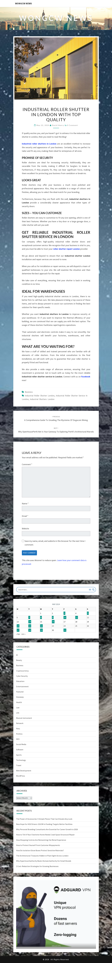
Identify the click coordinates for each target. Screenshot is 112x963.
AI (17, 655)
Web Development (23, 770)
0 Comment (72, 125)
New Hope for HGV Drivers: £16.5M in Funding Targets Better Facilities (44, 824)
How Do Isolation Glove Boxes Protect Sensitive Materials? (40, 850)
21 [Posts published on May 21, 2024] (30, 626)
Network (19, 723)
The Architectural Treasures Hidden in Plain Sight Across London (42, 855)
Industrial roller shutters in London (39, 143)
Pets (18, 728)
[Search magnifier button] (93, 589)
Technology (21, 760)
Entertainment (22, 686)
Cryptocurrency (22, 671)
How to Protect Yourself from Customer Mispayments (38, 845)
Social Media (21, 744)
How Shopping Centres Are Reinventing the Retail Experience (41, 840)
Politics (19, 734)
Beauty (19, 660)
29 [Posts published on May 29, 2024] (41, 630)
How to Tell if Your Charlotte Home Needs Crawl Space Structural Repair (45, 834)
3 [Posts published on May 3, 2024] (64, 613)
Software (19, 749)
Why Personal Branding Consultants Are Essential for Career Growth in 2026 (47, 829)
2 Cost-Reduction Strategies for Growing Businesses (37, 866)
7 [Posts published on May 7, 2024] (29, 617)
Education (20, 681)
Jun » (23, 634)
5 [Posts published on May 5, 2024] (87, 613)
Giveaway (20, 697)
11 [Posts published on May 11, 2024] (77, 617)
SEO (17, 739)
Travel (18, 765)
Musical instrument (24, 718)
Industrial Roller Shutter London (40, 395)
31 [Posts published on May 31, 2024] (65, 630)
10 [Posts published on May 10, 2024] (65, 617)
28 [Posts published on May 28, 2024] (30, 630)
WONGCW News (23, 3)
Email (25, 516)
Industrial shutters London (42, 399)
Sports (19, 755)
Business (29, 392)
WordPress (20, 776)
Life (17, 713)
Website (25, 528)
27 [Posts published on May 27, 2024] (18, 630)
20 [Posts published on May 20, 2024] (18, 626)
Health (19, 702)
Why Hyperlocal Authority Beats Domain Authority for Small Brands (43, 861)
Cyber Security (22, 676)
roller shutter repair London (66, 249)
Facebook (85, 376)
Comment (27, 464)
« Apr (18, 634)
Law (17, 707)
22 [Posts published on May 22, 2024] (41, 626)
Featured (19, 692)
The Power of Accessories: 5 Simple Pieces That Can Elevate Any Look (44, 819)
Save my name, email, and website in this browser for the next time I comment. (55, 543)
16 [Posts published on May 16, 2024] (53, 622)
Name (25, 503)
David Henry (58, 125)
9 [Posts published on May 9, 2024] (52, 617)
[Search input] (52, 589)
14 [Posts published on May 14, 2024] (30, 622)
